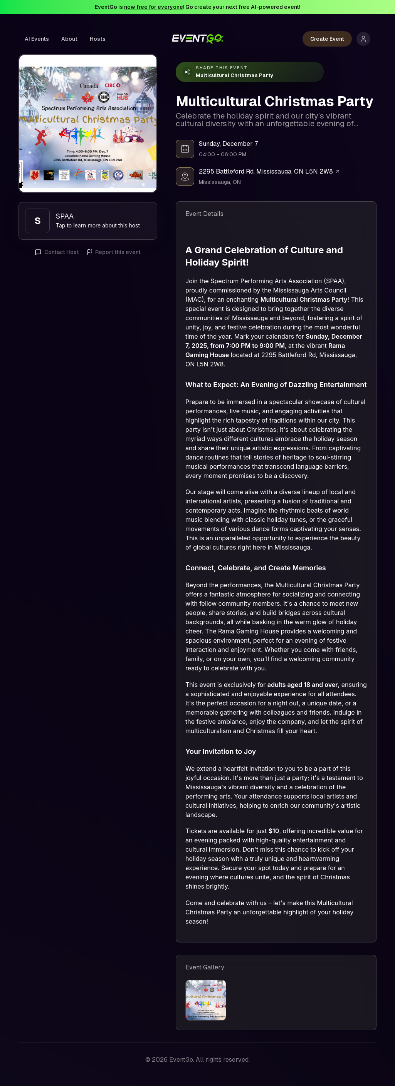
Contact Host (57, 252)
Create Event (327, 38)
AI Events (37, 38)
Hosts (98, 38)
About (69, 38)
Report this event (114, 252)
